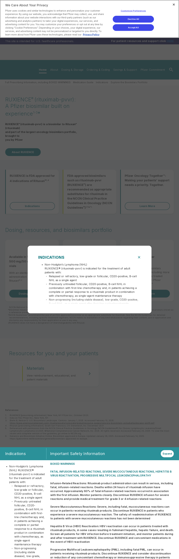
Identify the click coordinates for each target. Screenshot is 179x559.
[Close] (173, 4)
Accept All (133, 27)
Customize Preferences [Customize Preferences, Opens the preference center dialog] (133, 11)
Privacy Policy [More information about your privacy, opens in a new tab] (91, 34)
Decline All (133, 19)
